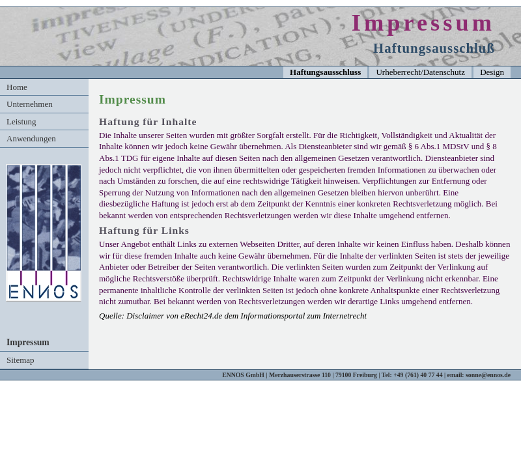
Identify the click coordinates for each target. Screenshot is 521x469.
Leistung (21, 121)
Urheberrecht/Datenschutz (420, 72)
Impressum (28, 342)
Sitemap (21, 360)
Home (17, 87)
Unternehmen (30, 104)
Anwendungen (31, 138)
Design (492, 72)
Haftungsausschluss (325, 72)
